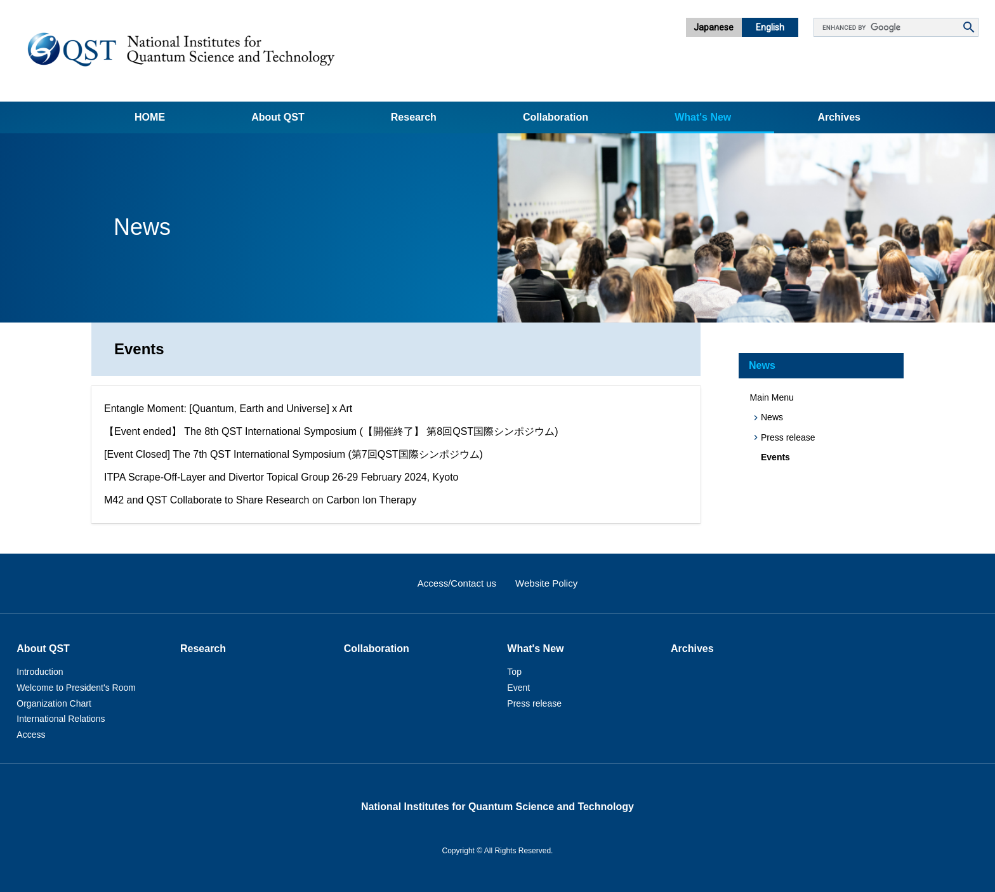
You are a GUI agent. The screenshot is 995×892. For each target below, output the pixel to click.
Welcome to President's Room (76, 687)
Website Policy (546, 583)
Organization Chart (53, 703)
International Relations (60, 719)
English (770, 27)
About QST (278, 117)
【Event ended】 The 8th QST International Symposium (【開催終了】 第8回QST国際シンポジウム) (331, 431)
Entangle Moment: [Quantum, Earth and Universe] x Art (228, 408)
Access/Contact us (457, 583)
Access (30, 734)
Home (150, 117)
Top (514, 672)
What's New (703, 117)
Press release (788, 437)
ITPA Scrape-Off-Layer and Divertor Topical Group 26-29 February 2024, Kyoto (281, 477)
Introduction (39, 672)
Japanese (714, 27)
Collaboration (555, 117)
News (762, 365)
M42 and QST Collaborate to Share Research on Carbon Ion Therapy (260, 500)
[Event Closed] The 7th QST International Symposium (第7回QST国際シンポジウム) (293, 454)
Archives (838, 117)
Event (518, 687)
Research (414, 117)
